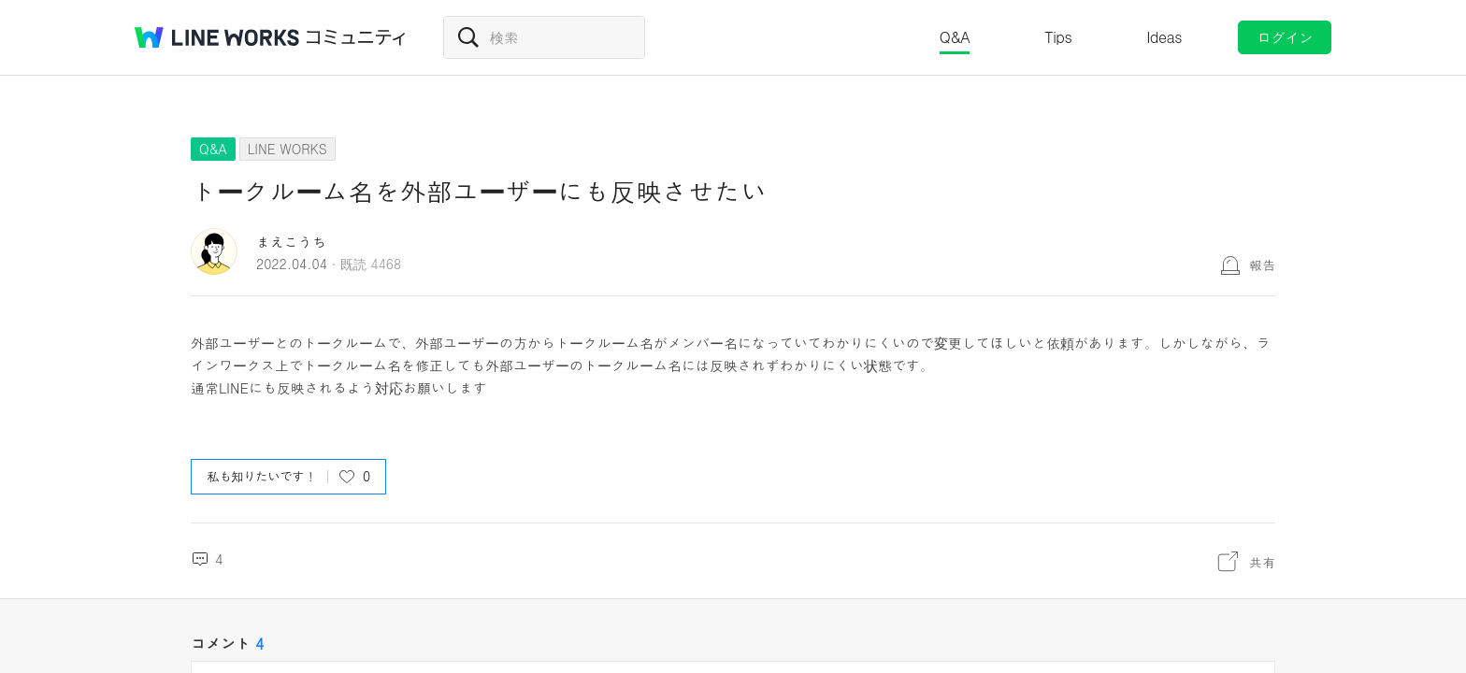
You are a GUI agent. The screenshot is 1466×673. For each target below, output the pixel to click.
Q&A (955, 37)
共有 (1262, 561)
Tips (1057, 37)
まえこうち (291, 241)
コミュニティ (356, 37)
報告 (1262, 264)
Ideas (1164, 37)
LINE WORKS (287, 148)
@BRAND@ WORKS (217, 37)
